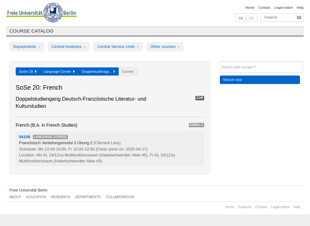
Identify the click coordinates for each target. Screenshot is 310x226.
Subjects (270, 17)
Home (249, 7)
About (15, 197)
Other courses (165, 46)
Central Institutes (69, 46)
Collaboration (120, 197)
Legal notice (283, 7)
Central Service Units (118, 46)
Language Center (59, 71)
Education (36, 197)
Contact (264, 7)
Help (300, 7)
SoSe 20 (28, 71)
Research (60, 197)
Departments (26, 46)
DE (241, 18)
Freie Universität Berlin (28, 190)
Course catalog (31, 31)
